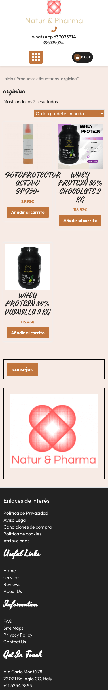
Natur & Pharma (54, 20)
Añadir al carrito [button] (28, 212)
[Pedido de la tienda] (69, 113)
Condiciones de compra (27, 527)
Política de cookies (22, 534)
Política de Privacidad (25, 513)
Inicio (8, 78)
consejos (22, 369)
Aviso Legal (15, 520)
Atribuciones (16, 540)
